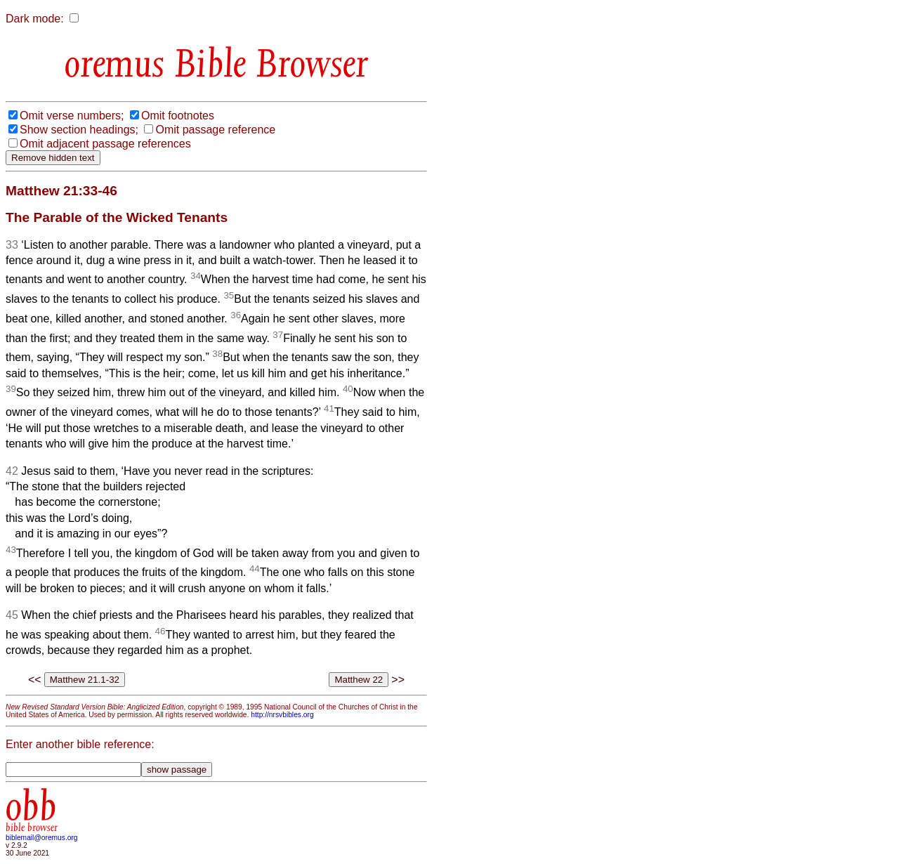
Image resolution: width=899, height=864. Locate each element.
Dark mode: (35, 19)
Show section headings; (79, 130)
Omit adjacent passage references (105, 144)
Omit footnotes (177, 116)
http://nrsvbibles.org (282, 715)
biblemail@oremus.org (42, 838)
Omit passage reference (215, 130)
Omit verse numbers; (72, 116)
